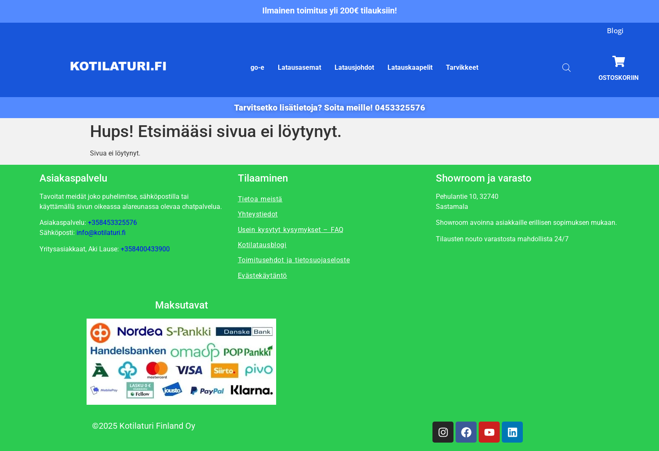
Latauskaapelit (409, 67)
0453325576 (400, 108)
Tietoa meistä (260, 199)
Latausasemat (299, 67)
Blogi (615, 30)
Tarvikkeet (462, 67)
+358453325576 (112, 223)
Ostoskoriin (618, 78)
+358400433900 (145, 249)
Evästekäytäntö (262, 276)
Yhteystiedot (258, 214)
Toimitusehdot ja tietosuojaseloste (294, 260)
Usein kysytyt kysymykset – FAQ (291, 230)
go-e (257, 67)
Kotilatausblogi (262, 245)
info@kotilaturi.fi (101, 233)
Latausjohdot (354, 67)
